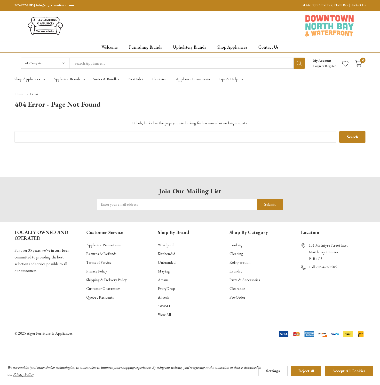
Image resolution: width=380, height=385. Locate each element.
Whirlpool (166, 245)
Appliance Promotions (103, 245)
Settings (273, 370)
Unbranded (166, 262)
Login (317, 66)
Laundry (236, 271)
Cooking (236, 245)
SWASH (164, 306)
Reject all (306, 370)
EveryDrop (166, 288)
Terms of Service (98, 262)
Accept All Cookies (348, 370)
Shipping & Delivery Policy (106, 279)
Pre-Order (237, 297)
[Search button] (299, 63)
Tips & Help (228, 79)
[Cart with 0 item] (358, 63)
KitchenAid (166, 253)
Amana (163, 279)
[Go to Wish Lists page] (345, 63)
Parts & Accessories (245, 279)
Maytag (164, 271)
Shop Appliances (27, 79)
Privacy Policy (96, 271)
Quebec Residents (100, 297)
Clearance (237, 288)
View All (164, 314)
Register (330, 66)
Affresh (163, 297)
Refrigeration (240, 262)
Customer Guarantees (103, 288)
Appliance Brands (66, 79)
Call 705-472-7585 (323, 267)
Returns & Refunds (101, 253)
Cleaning (236, 253)
